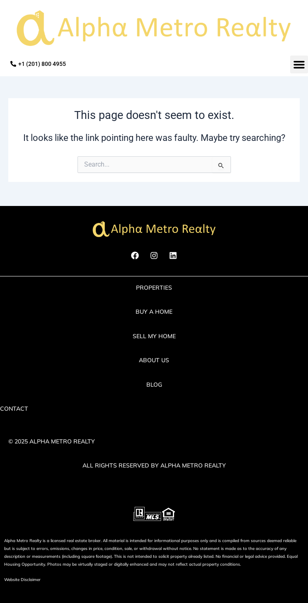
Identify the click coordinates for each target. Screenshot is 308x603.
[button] (299, 65)
